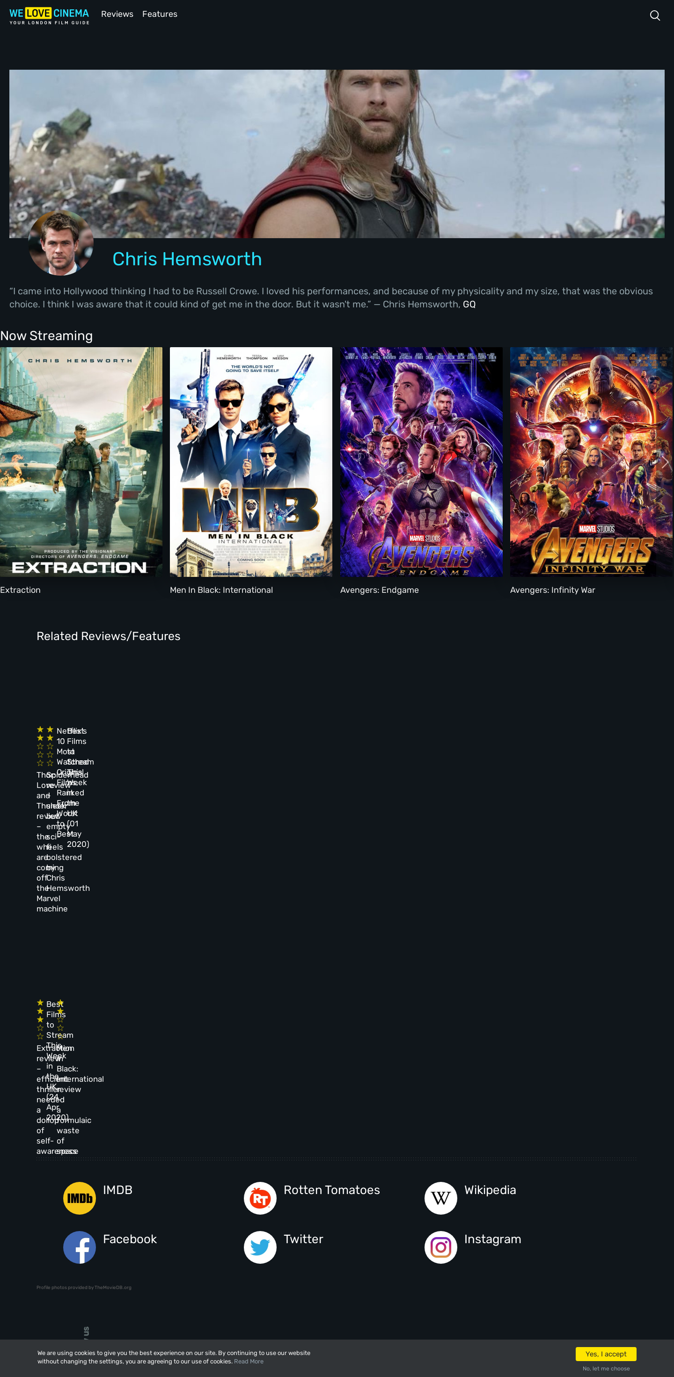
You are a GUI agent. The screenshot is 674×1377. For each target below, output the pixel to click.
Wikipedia (490, 979)
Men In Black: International (221, 589)
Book (139, 1176)
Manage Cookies (296, 1252)
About (278, 1150)
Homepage (148, 1150)
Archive (281, 1176)
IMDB (117, 979)
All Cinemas (216, 1150)
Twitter (303, 1028)
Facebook (130, 1028)
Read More (249, 1361)
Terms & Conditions (303, 1201)
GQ (469, 303)
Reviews (115, 13)
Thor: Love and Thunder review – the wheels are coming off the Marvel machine (97, 760)
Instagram (492, 1028)
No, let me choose (606, 1368)
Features (161, 13)
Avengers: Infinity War (552, 589)
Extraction (20, 589)
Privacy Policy (294, 1226)
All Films (147, 1201)
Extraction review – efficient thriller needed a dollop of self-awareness (93, 912)
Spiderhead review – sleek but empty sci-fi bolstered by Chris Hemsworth (235, 760)
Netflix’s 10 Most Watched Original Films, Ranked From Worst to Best (369, 750)
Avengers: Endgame (379, 589)
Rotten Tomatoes (332, 979)
